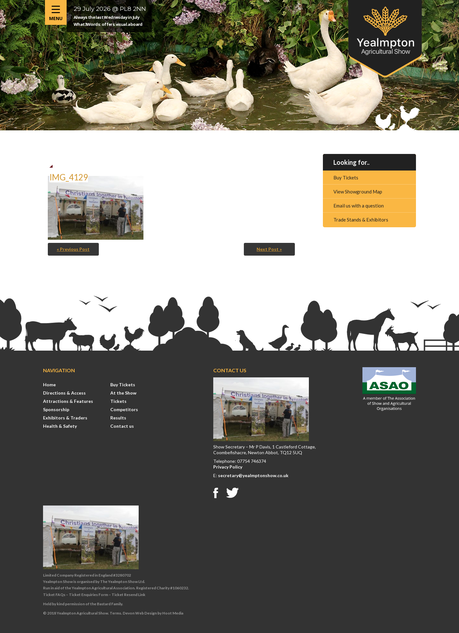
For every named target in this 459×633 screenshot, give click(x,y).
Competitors (124, 409)
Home (49, 384)
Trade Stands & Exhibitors (360, 219)
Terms (115, 613)
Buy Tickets (345, 177)
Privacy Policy (227, 466)
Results (118, 417)
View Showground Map (357, 191)
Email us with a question (358, 205)
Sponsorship (56, 409)
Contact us (122, 426)
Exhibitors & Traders (65, 417)
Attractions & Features (68, 401)
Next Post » (269, 249)
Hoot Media (172, 613)
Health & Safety (60, 426)
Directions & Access (64, 393)
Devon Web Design (140, 613)
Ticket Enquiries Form (88, 594)
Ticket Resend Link (128, 594)
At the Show (123, 393)
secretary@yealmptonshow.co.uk (253, 475)
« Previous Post (73, 249)
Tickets (118, 401)
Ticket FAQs (54, 594)
